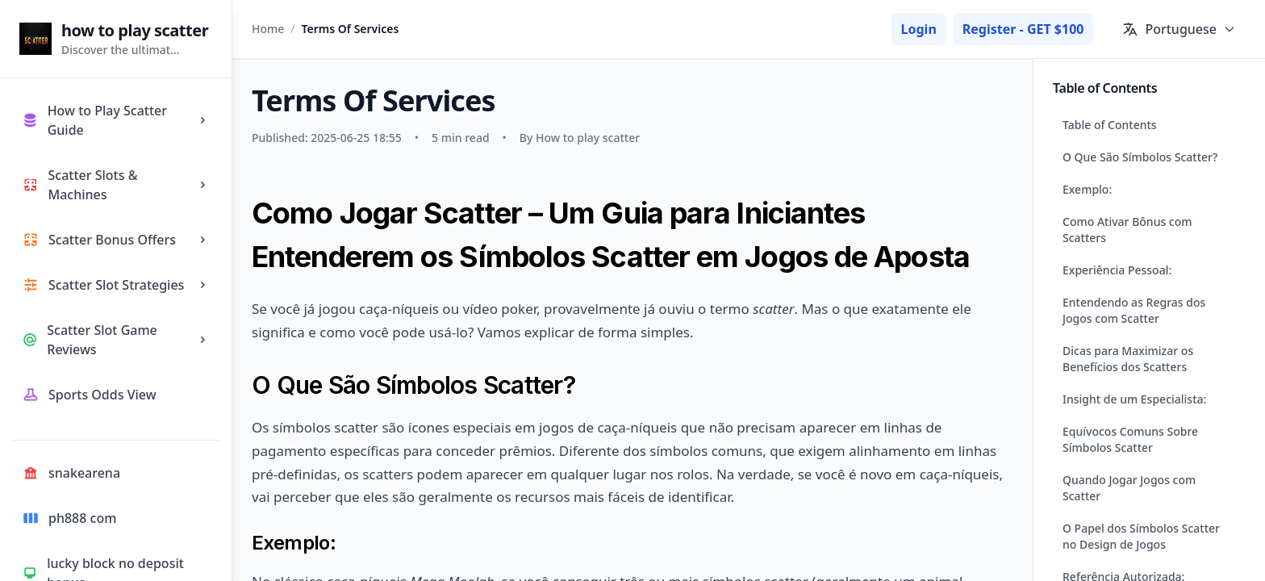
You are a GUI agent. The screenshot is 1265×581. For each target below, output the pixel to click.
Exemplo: (1087, 189)
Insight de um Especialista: (1134, 399)
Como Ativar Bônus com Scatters (1127, 229)
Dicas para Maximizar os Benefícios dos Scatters (1128, 358)
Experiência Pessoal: (1117, 270)
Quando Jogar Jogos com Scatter (1129, 488)
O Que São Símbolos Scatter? (1140, 157)
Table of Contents (1110, 124)
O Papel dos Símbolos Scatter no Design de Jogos (1141, 536)
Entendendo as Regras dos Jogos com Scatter (1134, 310)
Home (268, 28)
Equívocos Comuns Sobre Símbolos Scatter (1130, 439)
